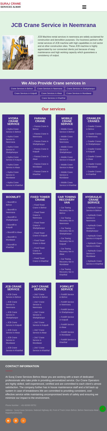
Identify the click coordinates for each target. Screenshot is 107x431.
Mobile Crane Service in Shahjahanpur (66, 149)
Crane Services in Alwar (51, 93)
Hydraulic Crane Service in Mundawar (94, 253)
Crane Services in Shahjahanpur (81, 88)
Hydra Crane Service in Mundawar (12, 175)
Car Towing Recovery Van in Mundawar (66, 261)
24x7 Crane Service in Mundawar (38, 340)
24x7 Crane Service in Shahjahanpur (39, 315)
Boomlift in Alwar (15, 232)
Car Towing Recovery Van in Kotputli (66, 241)
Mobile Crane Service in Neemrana (66, 139)
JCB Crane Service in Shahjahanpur (12, 315)
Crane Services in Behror (22, 88)
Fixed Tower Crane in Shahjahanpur (39, 225)
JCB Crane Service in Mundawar (11, 340)
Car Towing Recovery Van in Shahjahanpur (66, 231)
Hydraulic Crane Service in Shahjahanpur (94, 228)
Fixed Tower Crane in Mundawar (39, 251)
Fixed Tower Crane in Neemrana (39, 215)
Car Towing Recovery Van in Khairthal (66, 272)
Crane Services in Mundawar (79, 93)
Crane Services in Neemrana (49, 88)
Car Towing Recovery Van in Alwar (66, 251)
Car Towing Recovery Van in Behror (66, 210)
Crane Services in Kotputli (25, 93)
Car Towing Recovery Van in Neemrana (66, 220)
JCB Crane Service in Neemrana (11, 304)
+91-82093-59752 (28, 405)
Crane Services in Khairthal (53, 98)
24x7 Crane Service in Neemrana (38, 304)
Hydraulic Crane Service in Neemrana (94, 218)
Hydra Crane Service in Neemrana (12, 139)
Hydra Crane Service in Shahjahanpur (12, 149)
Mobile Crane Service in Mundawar (66, 175)
